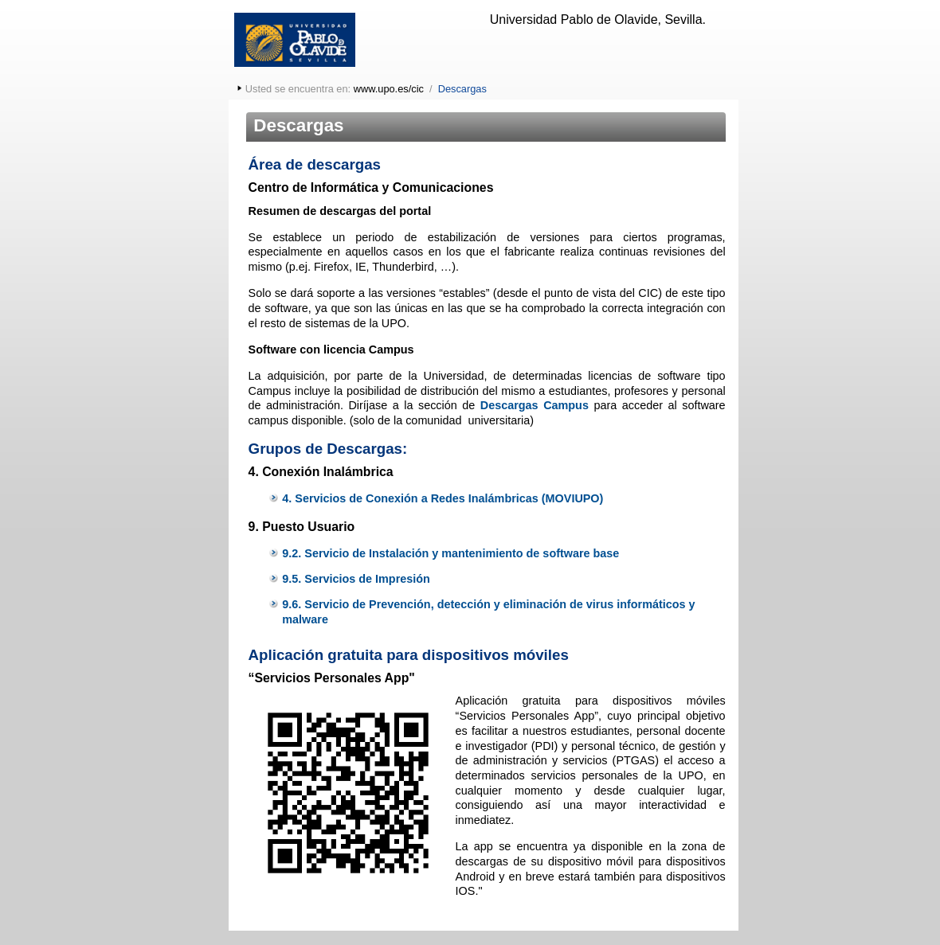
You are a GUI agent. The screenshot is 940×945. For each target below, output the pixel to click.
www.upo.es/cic (389, 89)
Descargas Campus (534, 405)
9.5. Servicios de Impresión (356, 578)
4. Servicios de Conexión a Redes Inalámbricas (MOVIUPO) (442, 498)
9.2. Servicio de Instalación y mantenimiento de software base (450, 553)
